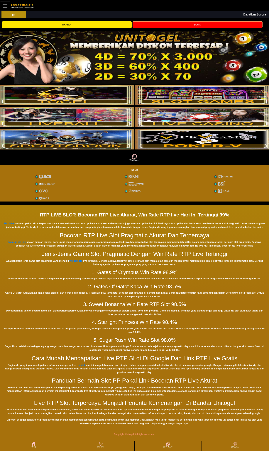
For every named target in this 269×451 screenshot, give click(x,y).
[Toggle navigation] (5, 6)
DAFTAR (66, 24)
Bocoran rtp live (17, 242)
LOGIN (197, 24)
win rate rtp (76, 260)
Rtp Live (9, 223)
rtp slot (81, 365)
